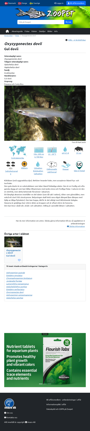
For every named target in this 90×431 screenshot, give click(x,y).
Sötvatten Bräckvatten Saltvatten (38, 171)
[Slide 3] (49, 384)
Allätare (24, 168)
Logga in (58, 3)
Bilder (49, 31)
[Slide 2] (45, 384)
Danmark (10, 3)
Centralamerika (17, 158)
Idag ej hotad (79, 171)
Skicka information (76, 226)
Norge (22, 3)
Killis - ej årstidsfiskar (77, 40)
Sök (68, 22)
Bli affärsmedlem (76, 3)
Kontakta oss (10, 417)
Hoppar (66, 169)
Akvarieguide (17, 31)
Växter (34, 31)
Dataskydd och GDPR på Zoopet (59, 409)
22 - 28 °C (52, 154)
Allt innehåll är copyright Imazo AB (19, 422)
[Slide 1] (41, 384)
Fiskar (27, 31)
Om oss (8, 413)
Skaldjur (42, 31)
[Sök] (40, 22)
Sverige (34, 3)
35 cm (78, 153)
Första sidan (8, 35)
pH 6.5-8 (65, 153)
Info (56, 31)
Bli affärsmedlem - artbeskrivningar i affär (63, 400)
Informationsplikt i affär (56, 404)
